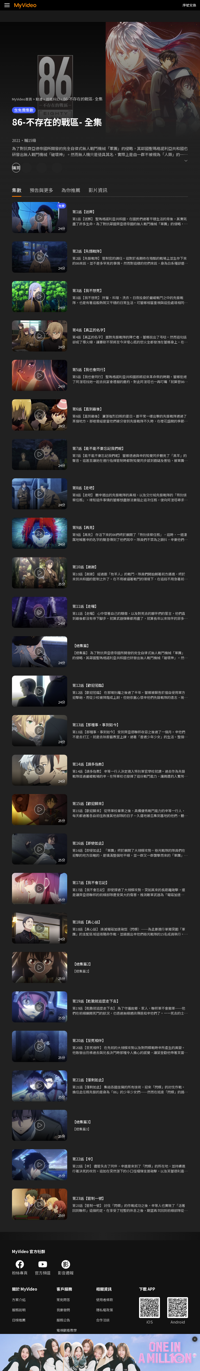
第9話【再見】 (85, 527)
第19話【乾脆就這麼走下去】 (97, 1001)
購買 (22, 167)
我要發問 (64, 1311)
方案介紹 (20, 1300)
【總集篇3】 (83, 1121)
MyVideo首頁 (24, 99)
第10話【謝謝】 (86, 566)
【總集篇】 (82, 645)
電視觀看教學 (68, 1333)
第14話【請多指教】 (90, 764)
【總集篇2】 (83, 964)
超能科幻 (58, 99)
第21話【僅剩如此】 (90, 1079)
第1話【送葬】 (85, 211)
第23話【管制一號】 (90, 1198)
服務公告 (64, 1322)
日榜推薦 (20, 1322)
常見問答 (64, 1300)
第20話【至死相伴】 (90, 1040)
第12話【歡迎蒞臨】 (90, 685)
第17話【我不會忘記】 (92, 882)
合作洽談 (107, 1322)
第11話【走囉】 (86, 606)
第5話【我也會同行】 (91, 369)
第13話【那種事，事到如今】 (97, 724)
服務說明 (20, 1311)
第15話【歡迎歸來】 (90, 803)
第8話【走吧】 (85, 487)
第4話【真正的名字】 (91, 329)
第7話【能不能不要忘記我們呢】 (100, 448)
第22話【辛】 (84, 1158)
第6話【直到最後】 (89, 409)
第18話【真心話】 (88, 922)
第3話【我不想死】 (89, 290)
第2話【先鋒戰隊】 (89, 251)
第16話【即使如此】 (90, 843)
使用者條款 (109, 1300)
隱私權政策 (109, 1311)
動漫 (43, 99)
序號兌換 (189, 5)
